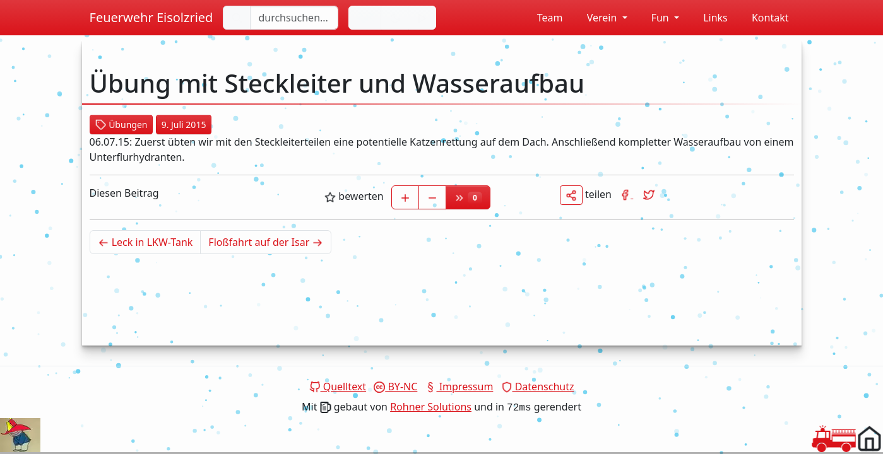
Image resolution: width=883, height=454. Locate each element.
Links (708, 18)
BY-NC (395, 386)
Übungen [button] (121, 125)
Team (543, 18)
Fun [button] (654, 18)
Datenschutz (537, 386)
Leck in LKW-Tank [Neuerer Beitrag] (149, 241)
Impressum (459, 386)
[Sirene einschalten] (422, 18)
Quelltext (338, 386)
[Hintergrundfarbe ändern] (395, 18)
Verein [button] (595, 18)
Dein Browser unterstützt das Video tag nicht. (20, 435)
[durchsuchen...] (294, 18)
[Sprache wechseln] (365, 18)
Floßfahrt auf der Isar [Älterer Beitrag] (269, 241)
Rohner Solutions (430, 407)
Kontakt (763, 18)
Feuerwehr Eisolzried (151, 17)
